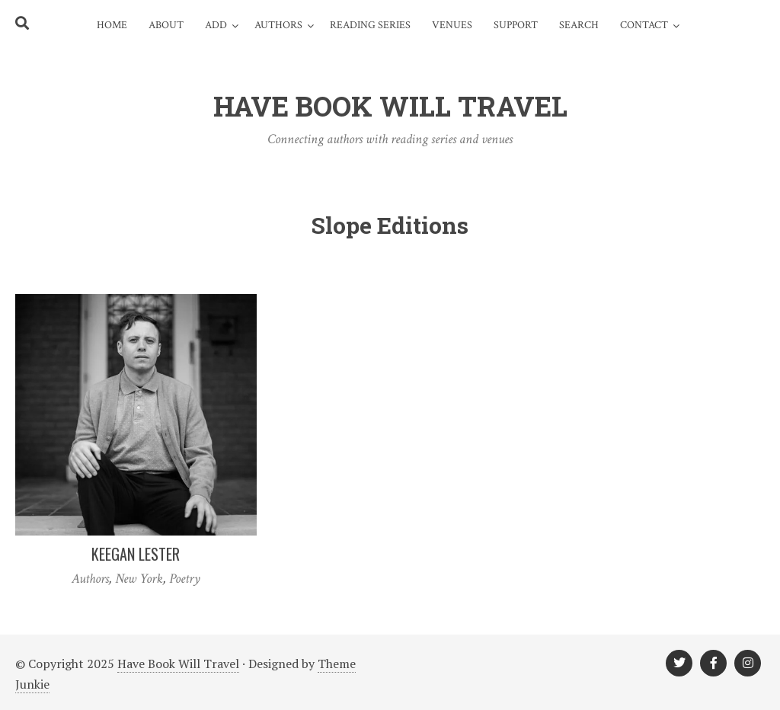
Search (579, 25)
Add (216, 25)
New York (139, 578)
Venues (452, 25)
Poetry (184, 578)
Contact (644, 25)
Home (112, 25)
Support (516, 25)
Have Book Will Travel (178, 663)
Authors (278, 25)
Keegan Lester (135, 553)
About (166, 25)
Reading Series (370, 25)
